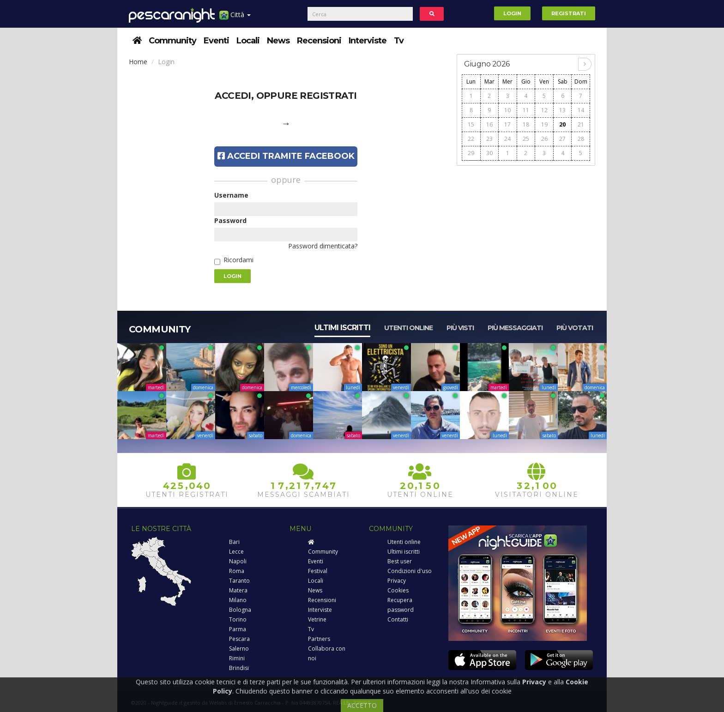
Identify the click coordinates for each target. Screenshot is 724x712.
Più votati (574, 328)
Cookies (398, 590)
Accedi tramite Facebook (286, 156)
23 (489, 139)
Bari (234, 542)
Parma (237, 629)
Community (172, 41)
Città (235, 18)
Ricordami (238, 259)
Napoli (238, 561)
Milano (238, 600)
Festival (317, 571)
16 (489, 124)
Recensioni (319, 41)
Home (138, 61)
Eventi (216, 41)
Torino (238, 619)
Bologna (240, 610)
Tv (399, 41)
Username (231, 195)
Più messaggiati (515, 328)
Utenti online (408, 328)
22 (471, 139)
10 (507, 110)
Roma (236, 571)
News (278, 41)
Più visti (460, 328)
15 (471, 124)
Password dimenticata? (322, 245)
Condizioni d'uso (409, 571)
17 (507, 124)
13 (562, 110)
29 (471, 153)
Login (512, 13)
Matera (238, 590)
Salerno (239, 648)
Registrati (568, 13)
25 (526, 139)
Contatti (397, 619)
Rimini (237, 658)
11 (526, 110)
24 (507, 139)
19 (544, 124)
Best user (399, 561)
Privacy (396, 581)
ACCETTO (362, 705)
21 (581, 124)
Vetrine (317, 619)
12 (544, 110)
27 (562, 139)
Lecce (236, 551)
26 (544, 139)
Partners (319, 639)
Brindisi (239, 668)
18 (526, 124)
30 (489, 153)
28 (581, 139)
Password (230, 220)
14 (581, 110)
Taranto (239, 581)
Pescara (239, 639)
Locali (247, 41)
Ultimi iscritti (342, 327)
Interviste (367, 41)
